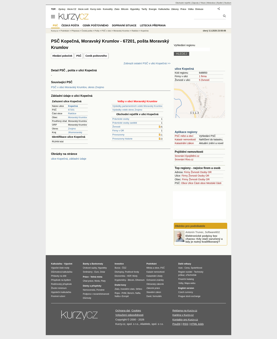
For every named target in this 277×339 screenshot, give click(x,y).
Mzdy (135, 276)
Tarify (144, 9)
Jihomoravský (75, 132)
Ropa (117, 293)
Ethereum (140, 280)
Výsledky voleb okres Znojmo (127, 109)
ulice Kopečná (184, 68)
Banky (86, 264)
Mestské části (213, 183)
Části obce (200, 183)
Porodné (100, 290)
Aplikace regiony (186, 131)
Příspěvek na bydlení (61, 280)
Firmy (187, 172)
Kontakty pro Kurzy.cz (185, 319)
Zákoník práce (153, 288)
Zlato (117, 9)
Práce (183, 9)
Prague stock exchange (189, 296)
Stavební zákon (153, 292)
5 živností (204, 80)
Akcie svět (83, 9)
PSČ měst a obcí (184, 136)
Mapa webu (189, 283)
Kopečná (144, 31)
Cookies (136, 310)
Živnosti (116, 126)
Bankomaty (97, 264)
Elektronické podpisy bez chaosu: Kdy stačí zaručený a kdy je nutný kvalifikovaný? (204, 238)
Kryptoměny (120, 280)
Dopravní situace (124, 25)
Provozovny (118, 134)
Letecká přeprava (153, 25)
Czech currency (185, 292)
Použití (176, 323)
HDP (129, 276)
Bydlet (220, 3)
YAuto (202, 3)
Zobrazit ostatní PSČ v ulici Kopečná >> (147, 63)
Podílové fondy (132, 272)
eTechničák (191, 275)
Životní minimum (59, 288)
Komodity (108, 9)
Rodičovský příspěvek (61, 284)
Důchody (87, 298)
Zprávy (61, 9)
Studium (227, 3)
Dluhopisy (119, 272)
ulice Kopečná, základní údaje (68, 158)
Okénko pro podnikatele (190, 225)
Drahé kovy (120, 285)
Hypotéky (135, 9)
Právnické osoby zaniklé (124, 122)
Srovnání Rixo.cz (184, 159)
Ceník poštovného (96, 55)
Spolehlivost (196, 268)
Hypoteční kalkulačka (61, 292)
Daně (149, 296)
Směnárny (88, 272)
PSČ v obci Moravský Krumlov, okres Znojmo (77, 87)
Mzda (97, 281)
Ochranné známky (155, 280)
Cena (187, 268)
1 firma (203, 76)
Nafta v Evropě (122, 296)
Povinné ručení (58, 296)
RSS (185, 323)
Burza (117, 268)
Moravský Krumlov (77, 117)
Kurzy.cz (54, 31)
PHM (124, 293)
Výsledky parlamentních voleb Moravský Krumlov (137, 106)
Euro (96, 272)
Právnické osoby (120, 119)
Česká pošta (87, 31)
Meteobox (211, 3)
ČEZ (124, 268)
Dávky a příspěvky (92, 286)
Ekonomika (120, 276)
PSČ (78, 55)
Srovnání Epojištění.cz (187, 155)
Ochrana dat (122, 310)
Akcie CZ (71, 9)
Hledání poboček (62, 55)
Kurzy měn (95, 9)
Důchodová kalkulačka (61, 272)
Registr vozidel (185, 272)
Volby (180, 283)
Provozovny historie (122, 138)
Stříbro (139, 289)
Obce (184, 183)
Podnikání (65, 31)
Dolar (102, 272)
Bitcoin (124, 9)
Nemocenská (89, 290)
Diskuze (199, 9)
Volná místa (96, 277)
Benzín (131, 293)
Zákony (175, 9)
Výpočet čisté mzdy (60, 268)
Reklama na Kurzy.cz (184, 310)
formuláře (157, 296)
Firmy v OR (118, 130)
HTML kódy (197, 323)
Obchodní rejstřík (183, 3)
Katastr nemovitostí (185, 139)
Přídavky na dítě (58, 276)
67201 (71, 109)
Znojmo (72, 128)
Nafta (137, 293)
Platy (103, 281)
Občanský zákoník (155, 284)
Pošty (97, 31)
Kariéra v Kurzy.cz (183, 314)
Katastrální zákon (184, 143)
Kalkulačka (164, 9)
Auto (180, 268)
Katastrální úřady (154, 276)
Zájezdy (195, 3)
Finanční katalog (186, 279)
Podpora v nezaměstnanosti (96, 294)
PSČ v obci (106, 31)
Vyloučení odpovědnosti (129, 314)
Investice (119, 264)
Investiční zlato (127, 289)
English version (186, 288)
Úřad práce (88, 281)
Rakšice (72, 113)
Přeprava (75, 31)
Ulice (190, 183)
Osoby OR (205, 172)
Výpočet (68, 264)
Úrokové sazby (90, 268)
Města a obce (152, 268)
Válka (190, 9)
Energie (153, 9)
